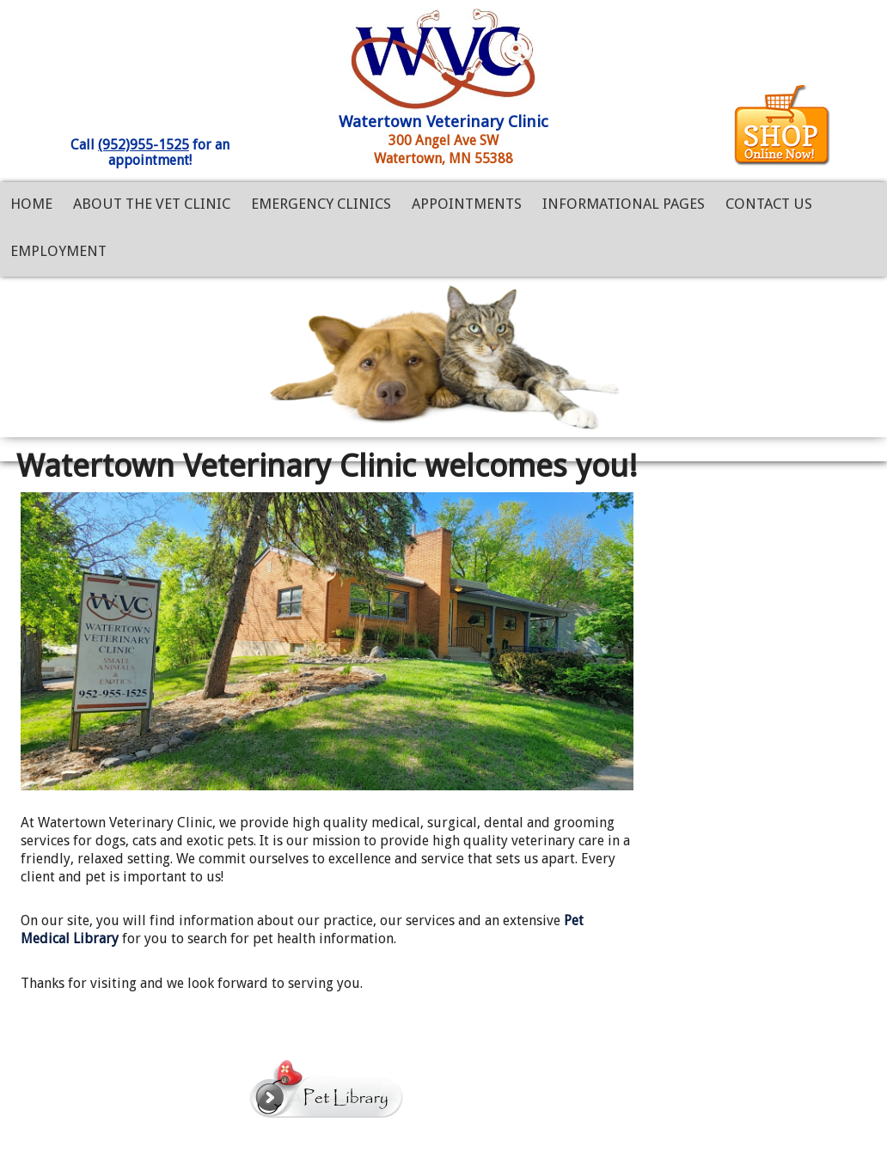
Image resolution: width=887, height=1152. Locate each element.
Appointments (467, 203)
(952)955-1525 (143, 145)
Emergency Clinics (321, 203)
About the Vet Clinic (151, 203)
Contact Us (768, 203)
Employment (58, 250)
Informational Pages (623, 203)
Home (31, 203)
